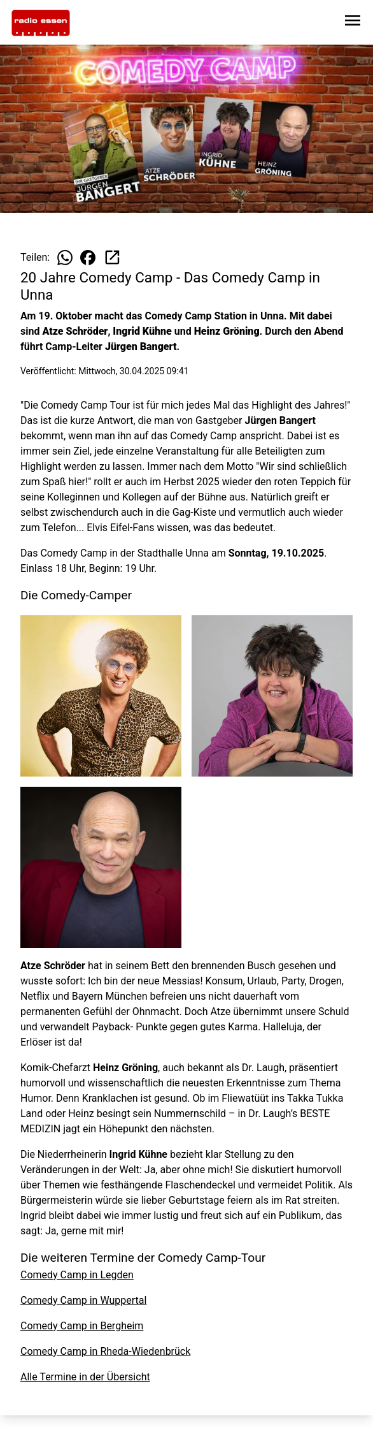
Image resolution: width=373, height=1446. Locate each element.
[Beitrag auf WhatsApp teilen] (65, 257)
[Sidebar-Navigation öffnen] (352, 22)
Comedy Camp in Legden (77, 1275)
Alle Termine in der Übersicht (85, 1377)
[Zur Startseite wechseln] (40, 23)
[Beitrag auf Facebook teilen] (87, 257)
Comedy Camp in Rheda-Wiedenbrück (105, 1351)
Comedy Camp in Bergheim (81, 1326)
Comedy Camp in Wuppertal (83, 1300)
